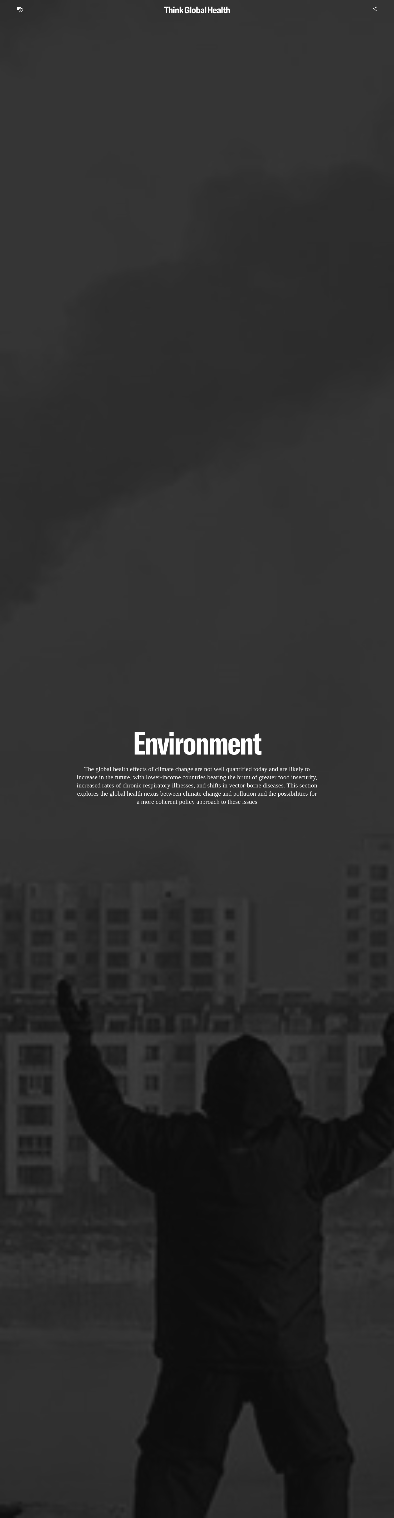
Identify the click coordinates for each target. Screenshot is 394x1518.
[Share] (375, 9)
